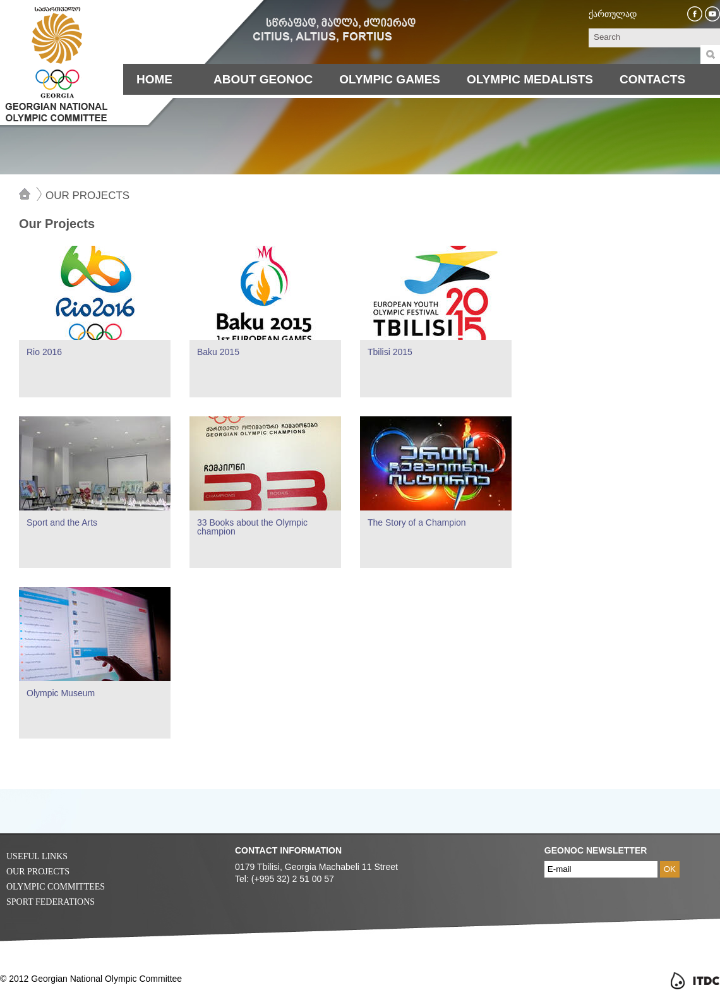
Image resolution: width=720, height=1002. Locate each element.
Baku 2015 (218, 352)
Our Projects (87, 195)
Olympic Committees (55, 886)
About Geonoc (263, 79)
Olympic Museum (61, 693)
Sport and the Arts (62, 522)
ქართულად (613, 13)
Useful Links (37, 856)
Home (154, 79)
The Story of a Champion (417, 522)
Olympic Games (389, 79)
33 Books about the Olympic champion (252, 526)
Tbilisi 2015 (390, 352)
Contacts (652, 79)
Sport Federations (50, 902)
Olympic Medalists (530, 79)
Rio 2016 (44, 352)
